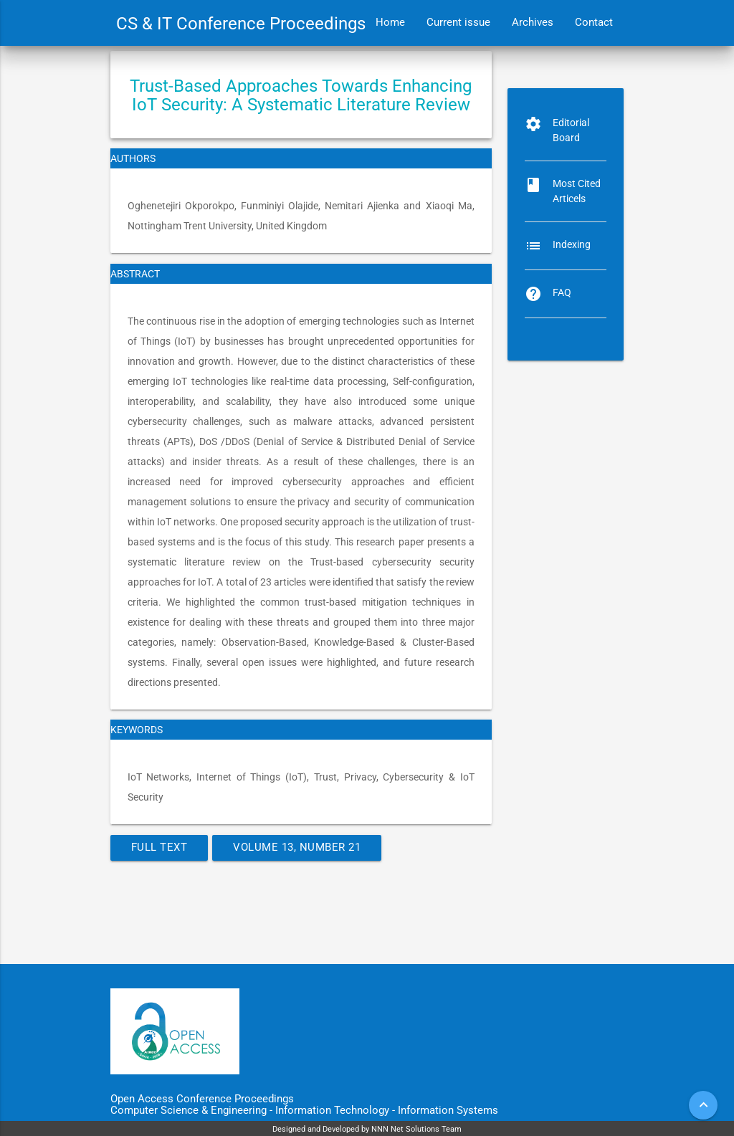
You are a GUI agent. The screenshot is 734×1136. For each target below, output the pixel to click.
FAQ (562, 292)
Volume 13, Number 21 (297, 847)
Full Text (159, 847)
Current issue (458, 22)
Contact (594, 22)
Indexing (572, 244)
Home (390, 22)
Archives (532, 22)
